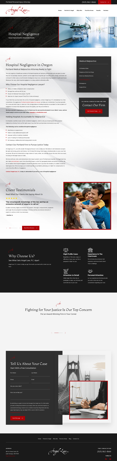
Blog (70, 439)
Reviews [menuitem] (106, 11)
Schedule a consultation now (38, 112)
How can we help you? (16, 392)
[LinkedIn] (106, 459)
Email (32, 379)
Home (39, 439)
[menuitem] (93, 68)
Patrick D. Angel (47, 439)
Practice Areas (63, 439)
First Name (13, 373)
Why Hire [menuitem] (79, 11)
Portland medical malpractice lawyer (30, 102)
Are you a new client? (16, 386)
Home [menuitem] (60, 11)
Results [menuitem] (98, 11)
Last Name (34, 373)
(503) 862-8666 (89, 2)
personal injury (15, 161)
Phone (12, 379)
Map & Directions (10, 456)
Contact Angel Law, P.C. (13, 172)
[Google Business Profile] (110, 459)
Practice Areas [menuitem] (89, 11)
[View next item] (20, 228)
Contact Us (76, 439)
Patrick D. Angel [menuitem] (69, 11)
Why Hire (55, 439)
